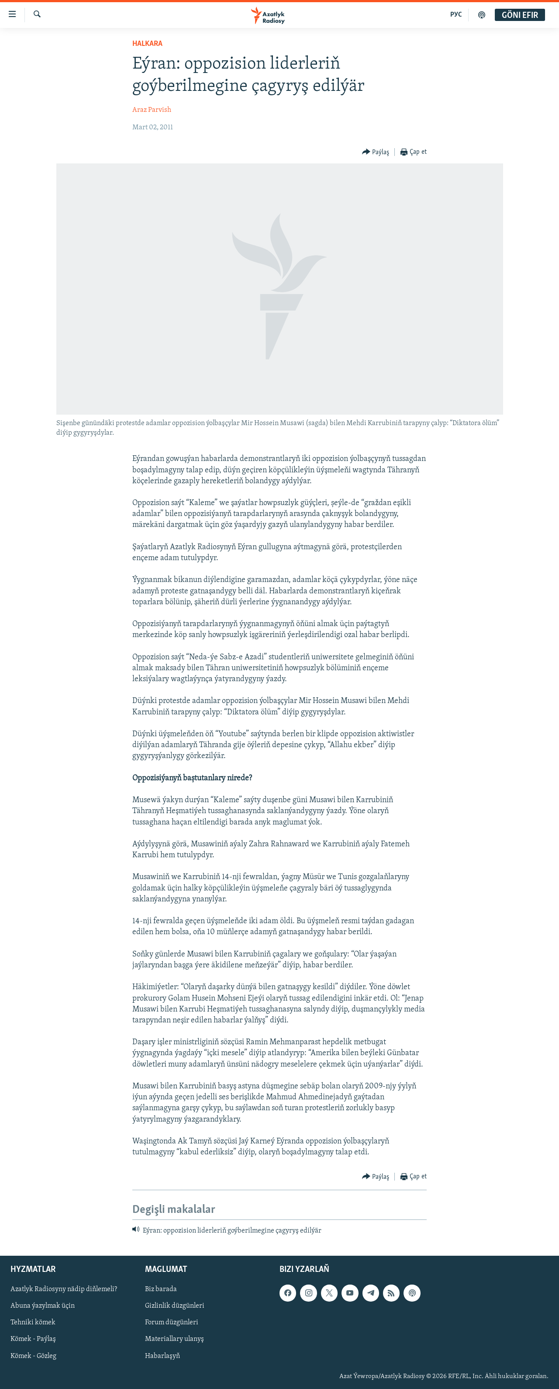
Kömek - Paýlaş (33, 1339)
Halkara (147, 44)
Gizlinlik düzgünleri (174, 1305)
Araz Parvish (151, 110)
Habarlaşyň (162, 1355)
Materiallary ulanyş (174, 1339)
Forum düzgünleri (171, 1322)
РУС (456, 14)
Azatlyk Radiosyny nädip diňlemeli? (63, 1289)
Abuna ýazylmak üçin (42, 1305)
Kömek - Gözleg (33, 1355)
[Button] (376, 152)
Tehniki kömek (32, 1322)
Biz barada (161, 1289)
